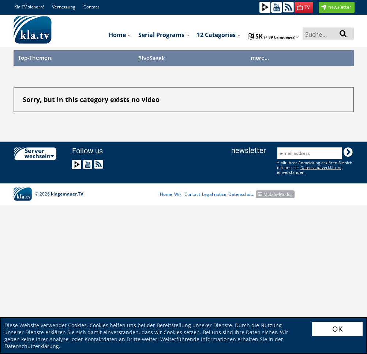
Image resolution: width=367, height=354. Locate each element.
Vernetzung (63, 7)
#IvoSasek (151, 58)
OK (337, 329)
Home (120, 35)
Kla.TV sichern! (29, 7)
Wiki (178, 194)
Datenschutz (241, 194)
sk (273, 36)
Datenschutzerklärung (31, 346)
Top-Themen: (35, 57)
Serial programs (164, 35)
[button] (304, 7)
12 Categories (219, 35)
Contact (91, 7)
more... (260, 57)
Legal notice (214, 194)
